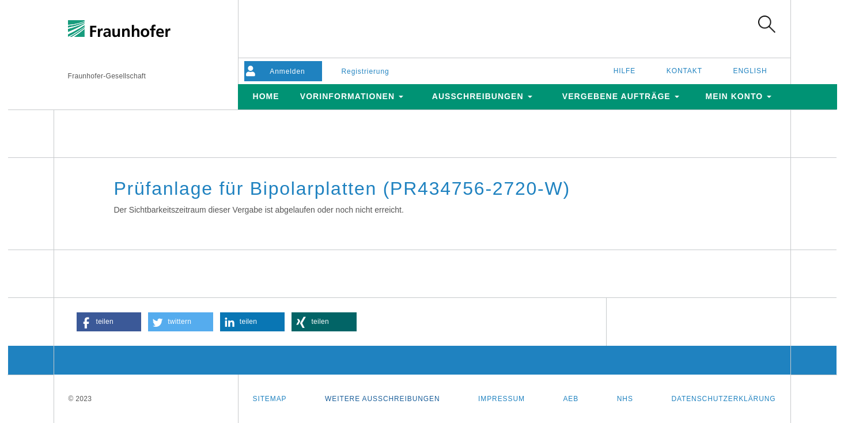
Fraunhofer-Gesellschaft (107, 76)
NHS (625, 399)
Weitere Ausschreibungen (382, 399)
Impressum (501, 399)
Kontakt (684, 71)
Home (265, 96)
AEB (570, 399)
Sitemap (270, 399)
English (750, 71)
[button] (109, 321)
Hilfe (625, 71)
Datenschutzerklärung (723, 399)
